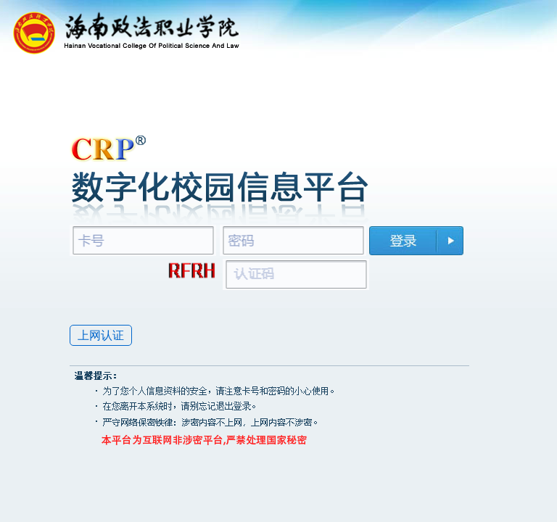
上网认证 (101, 335)
